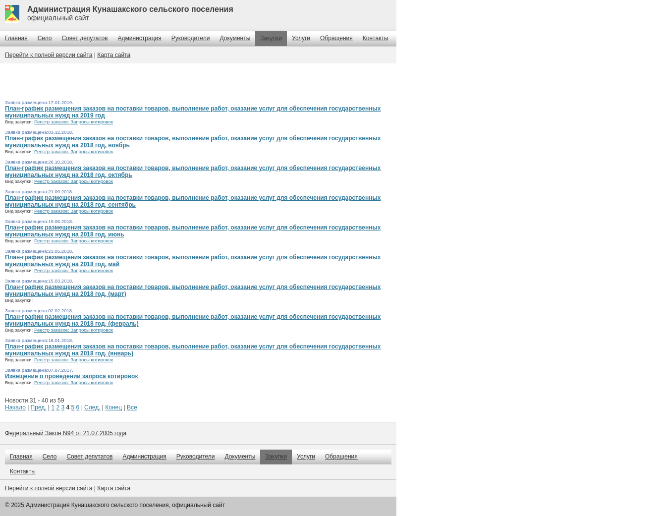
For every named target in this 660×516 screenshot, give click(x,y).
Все (132, 407)
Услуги (301, 38)
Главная (16, 38)
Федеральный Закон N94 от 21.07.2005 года (65, 433)
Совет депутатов (84, 38)
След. (92, 407)
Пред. (39, 407)
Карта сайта (113, 55)
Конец (113, 407)
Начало (15, 407)
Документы (235, 38)
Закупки (271, 38)
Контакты (375, 38)
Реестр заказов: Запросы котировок (73, 121)
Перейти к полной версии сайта (48, 55)
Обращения (336, 38)
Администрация (140, 38)
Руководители (190, 38)
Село (45, 38)
